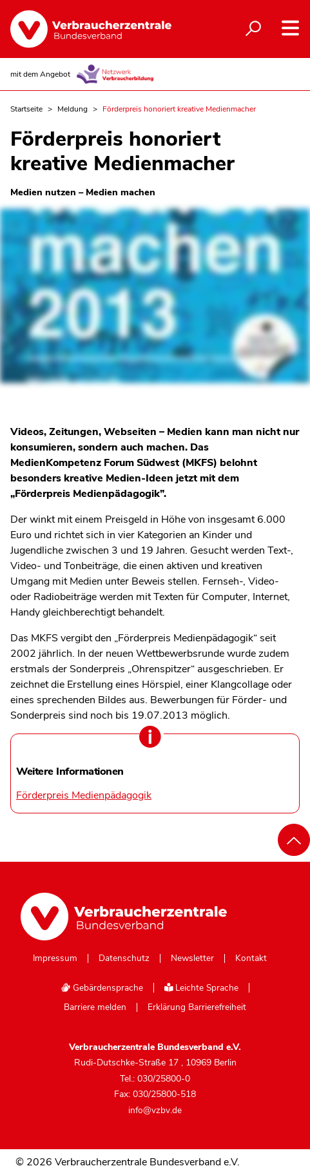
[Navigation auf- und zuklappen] (290, 28)
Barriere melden (95, 1007)
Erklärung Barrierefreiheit (197, 1007)
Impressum (55, 958)
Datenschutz (124, 958)
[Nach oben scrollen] (294, 840)
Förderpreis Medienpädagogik (83, 795)
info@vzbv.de (155, 1110)
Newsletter (192, 958)
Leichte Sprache (201, 988)
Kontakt (251, 958)
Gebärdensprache (102, 988)
